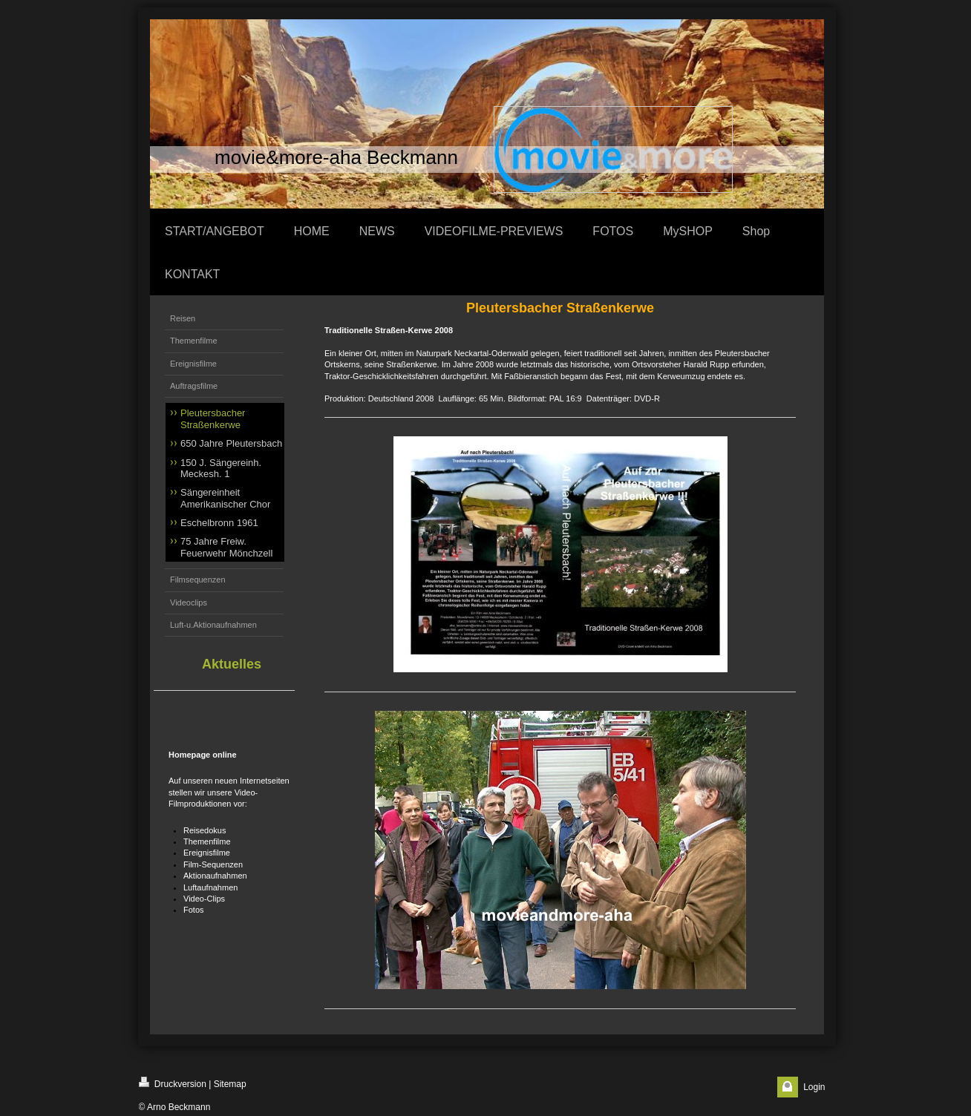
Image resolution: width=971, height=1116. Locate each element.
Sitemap (230, 1084)
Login (814, 1087)
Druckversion (172, 1083)
